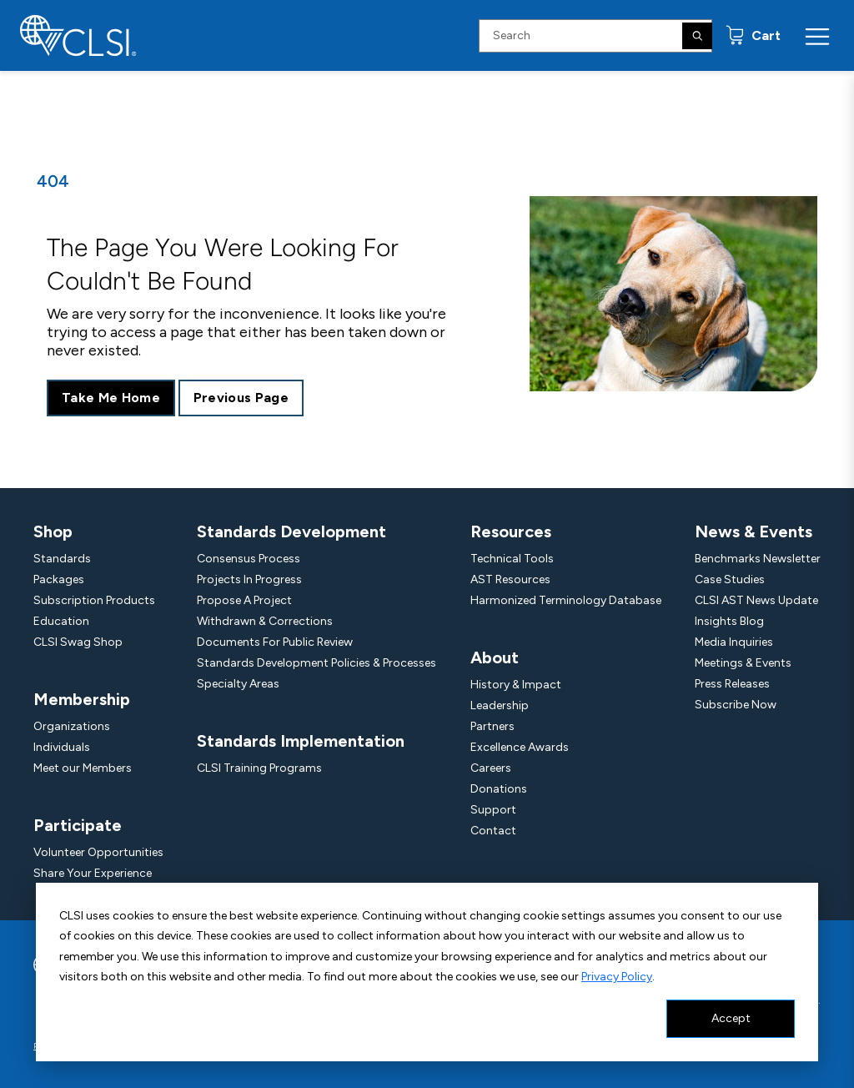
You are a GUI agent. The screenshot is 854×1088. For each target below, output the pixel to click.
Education (61, 621)
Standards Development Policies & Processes (316, 663)
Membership (81, 699)
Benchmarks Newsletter (758, 559)
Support (493, 810)
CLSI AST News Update (756, 600)
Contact (493, 831)
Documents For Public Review (275, 642)
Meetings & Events (743, 663)
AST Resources (510, 579)
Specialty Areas (238, 684)
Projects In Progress (249, 579)
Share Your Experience (92, 873)
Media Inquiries (734, 642)
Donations (498, 789)
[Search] (697, 36)
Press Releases (732, 684)
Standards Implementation (300, 741)
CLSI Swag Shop (78, 642)
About (494, 657)
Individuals (61, 747)
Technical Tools (512, 559)
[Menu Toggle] (817, 36)
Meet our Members (82, 768)
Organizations (71, 726)
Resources (510, 531)
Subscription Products (94, 600)
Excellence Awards (519, 747)
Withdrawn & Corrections (265, 621)
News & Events (753, 531)
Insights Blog (729, 621)
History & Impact (515, 684)
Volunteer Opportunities (98, 852)
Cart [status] (764, 35)
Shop (53, 531)
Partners (492, 726)
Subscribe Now (735, 705)
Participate (77, 825)
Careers (490, 768)
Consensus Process (248, 559)
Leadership (499, 705)
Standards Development (291, 531)
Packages (58, 579)
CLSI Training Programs (259, 768)
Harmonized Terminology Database (565, 600)
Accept (731, 1018)
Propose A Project (244, 600)
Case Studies (730, 579)
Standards (62, 559)
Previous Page (241, 397)
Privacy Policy (616, 977)
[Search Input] (595, 36)
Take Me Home (111, 397)
